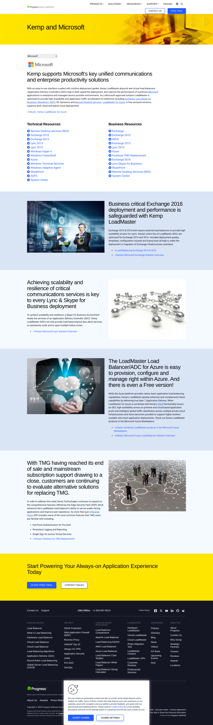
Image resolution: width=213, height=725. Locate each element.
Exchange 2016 (121, 159)
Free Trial (177, 11)
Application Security (74, 653)
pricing (167, 4)
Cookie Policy (117, 707)
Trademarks (62, 713)
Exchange (130, 99)
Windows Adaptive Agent (46, 167)
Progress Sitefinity (178, 715)
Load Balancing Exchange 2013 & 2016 (136, 250)
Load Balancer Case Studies (106, 656)
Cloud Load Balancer (38, 646)
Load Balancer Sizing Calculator (107, 670)
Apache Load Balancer (107, 637)
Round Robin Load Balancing (42, 660)
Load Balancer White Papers (106, 663)
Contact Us (155, 11)
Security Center (161, 710)
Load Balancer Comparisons (103, 631)
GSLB (160, 404)
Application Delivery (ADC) (40, 656)
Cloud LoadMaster (137, 640)
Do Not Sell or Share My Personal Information (166, 712)
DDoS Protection (72, 628)
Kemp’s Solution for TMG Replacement (54, 539)
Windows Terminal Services (47, 163)
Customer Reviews (133, 664)
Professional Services (134, 671)
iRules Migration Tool (136, 645)
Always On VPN (72, 649)
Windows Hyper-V (41, 151)
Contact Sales (74, 585)
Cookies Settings (110, 718)
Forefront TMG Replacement (129, 155)
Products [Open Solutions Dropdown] (96, 4)
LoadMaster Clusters (134, 652)
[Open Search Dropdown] (181, 4)
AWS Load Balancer (106, 646)
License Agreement (178, 710)
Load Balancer (34, 628)
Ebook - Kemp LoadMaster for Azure (47, 112)
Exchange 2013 (40, 139)
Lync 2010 (37, 147)
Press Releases (59, 700)
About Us (32, 700)
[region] (106, 702)
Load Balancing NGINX (108, 642)
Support (45, 610)
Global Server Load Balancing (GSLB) (42, 666)
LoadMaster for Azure (114, 102)
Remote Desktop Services (88, 102)
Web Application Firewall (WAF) (76, 633)
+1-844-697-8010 (101, 610)
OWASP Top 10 (72, 644)
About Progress (175, 629)
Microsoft (153, 92)
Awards (174, 660)
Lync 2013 (37, 143)
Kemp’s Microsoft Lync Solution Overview (56, 331)
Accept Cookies (80, 718)
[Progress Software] (37, 688)
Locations (175, 665)
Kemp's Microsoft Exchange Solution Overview (140, 255)
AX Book (155, 651)
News (154, 642)
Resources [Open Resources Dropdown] (134, 4)
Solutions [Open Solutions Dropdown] (114, 4)
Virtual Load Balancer (38, 642)
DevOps (68, 667)
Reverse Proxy (71, 640)
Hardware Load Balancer (40, 637)
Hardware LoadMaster (134, 629)
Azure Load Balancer (106, 651)
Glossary (155, 633)
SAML (67, 658)
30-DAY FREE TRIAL (42, 585)
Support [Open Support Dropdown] (152, 4)
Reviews (174, 656)
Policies (155, 628)
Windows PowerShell (43, 155)
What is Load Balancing (39, 633)
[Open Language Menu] (177, 4)
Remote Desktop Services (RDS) (50, 131)
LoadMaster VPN (136, 658)
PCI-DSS (68, 663)
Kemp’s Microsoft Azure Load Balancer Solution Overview (145, 435)
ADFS (52, 102)
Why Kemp (176, 640)
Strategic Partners (174, 645)
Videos (154, 646)
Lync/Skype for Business (127, 163)
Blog (153, 637)
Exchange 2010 (40, 135)
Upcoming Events (156, 657)
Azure (34, 159)
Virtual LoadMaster (137, 635)
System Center (39, 180)
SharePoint (43, 102)
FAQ (153, 663)
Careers (174, 651)
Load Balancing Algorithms (40, 651)
